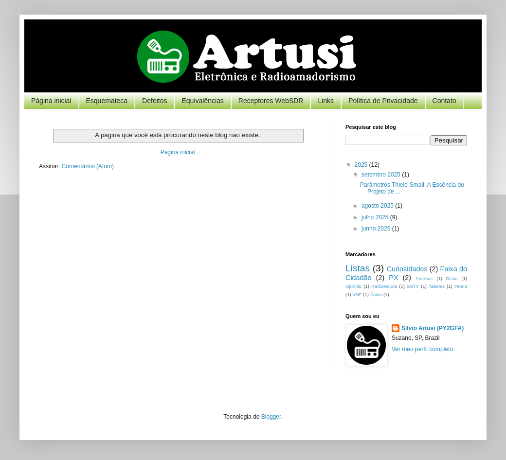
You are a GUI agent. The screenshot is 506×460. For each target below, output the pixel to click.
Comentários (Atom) (88, 166)
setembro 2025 (381, 174)
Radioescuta (384, 286)
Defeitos (154, 101)
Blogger (271, 416)
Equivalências (202, 101)
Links (326, 101)
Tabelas (437, 286)
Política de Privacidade (382, 101)
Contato (444, 101)
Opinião (353, 286)
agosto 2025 (378, 205)
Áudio (376, 294)
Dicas (452, 278)
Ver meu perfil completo (422, 349)
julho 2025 (375, 217)
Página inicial (51, 101)
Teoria (460, 286)
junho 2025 (376, 228)
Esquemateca (107, 101)
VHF (356, 294)
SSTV (413, 286)
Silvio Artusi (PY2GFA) (432, 328)
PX (393, 278)
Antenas (424, 278)
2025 (362, 164)
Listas (357, 268)
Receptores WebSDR (271, 101)
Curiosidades (407, 269)
